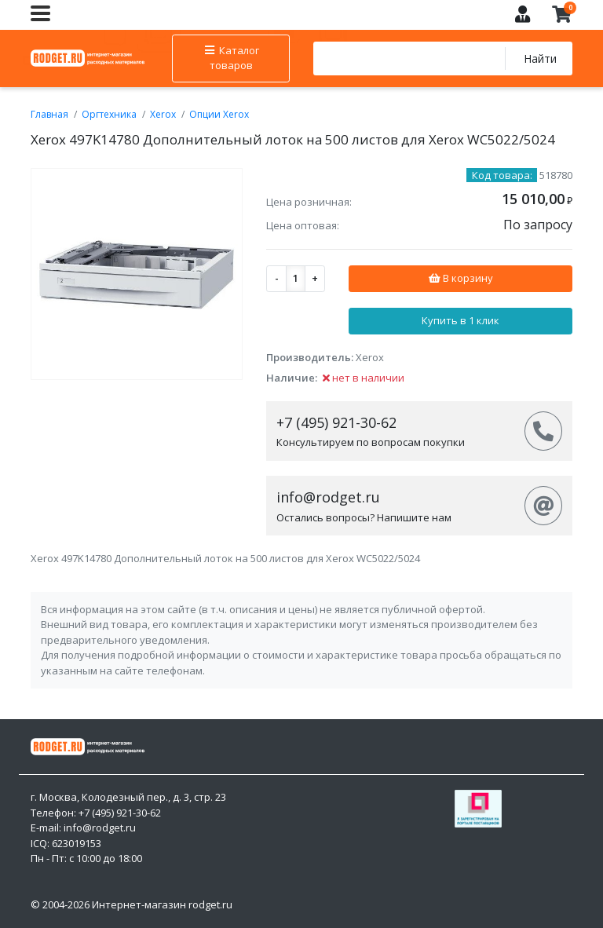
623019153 (76, 843)
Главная (49, 114)
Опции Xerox (219, 114)
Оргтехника (109, 114)
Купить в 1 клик (460, 320)
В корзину (460, 278)
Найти (540, 58)
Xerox (163, 114)
